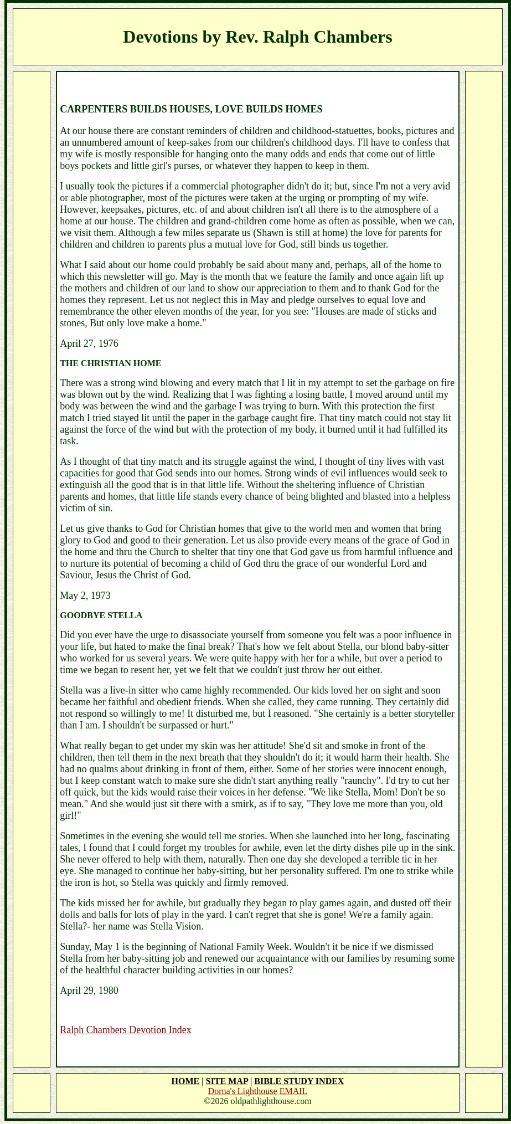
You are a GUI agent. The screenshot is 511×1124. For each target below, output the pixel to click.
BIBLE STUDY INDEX (299, 1081)
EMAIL (294, 1091)
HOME (186, 1081)
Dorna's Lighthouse (242, 1091)
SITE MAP (227, 1081)
